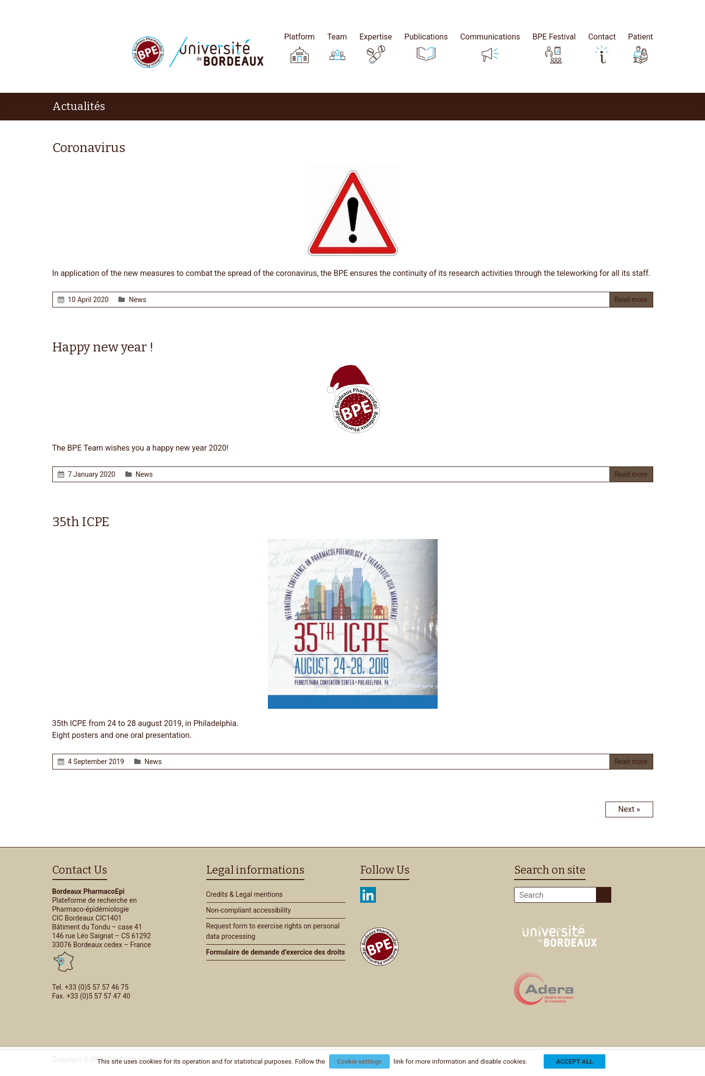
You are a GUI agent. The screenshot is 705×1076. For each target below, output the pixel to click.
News (137, 300)
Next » (629, 809)
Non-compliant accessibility (248, 910)
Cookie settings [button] (359, 1061)
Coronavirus (88, 147)
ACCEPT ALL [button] (574, 1061)
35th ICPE (81, 522)
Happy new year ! (102, 347)
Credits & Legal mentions (244, 894)
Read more (630, 300)
